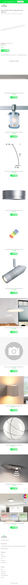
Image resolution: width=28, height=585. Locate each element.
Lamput (2, 554)
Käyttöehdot (3, 573)
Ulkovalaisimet (3, 562)
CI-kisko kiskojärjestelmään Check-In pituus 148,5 (14, 93)
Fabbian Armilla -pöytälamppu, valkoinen (14, 445)
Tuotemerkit (8, 43)
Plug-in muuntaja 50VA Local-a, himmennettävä (14, 366)
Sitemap (2, 577)
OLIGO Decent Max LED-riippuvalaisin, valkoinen (14, 327)
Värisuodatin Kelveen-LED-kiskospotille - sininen (14, 249)
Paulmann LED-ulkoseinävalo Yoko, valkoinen (14, 484)
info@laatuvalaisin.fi (4, 548)
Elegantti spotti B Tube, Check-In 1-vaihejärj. (14, 132)
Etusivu (2, 13)
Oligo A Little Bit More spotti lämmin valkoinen (14, 288)
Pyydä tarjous (20, 1)
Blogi (2, 569)
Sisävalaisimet (3, 556)
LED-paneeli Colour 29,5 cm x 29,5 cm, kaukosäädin (14, 523)
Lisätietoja (5, 50)
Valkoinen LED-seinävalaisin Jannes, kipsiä (14, 405)
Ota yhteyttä (3, 571)
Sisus (2, 558)
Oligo (11, 43)
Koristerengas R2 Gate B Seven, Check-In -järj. (14, 210)
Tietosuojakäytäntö (4, 575)
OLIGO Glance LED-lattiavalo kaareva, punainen (14, 171)
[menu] (26, 5)
